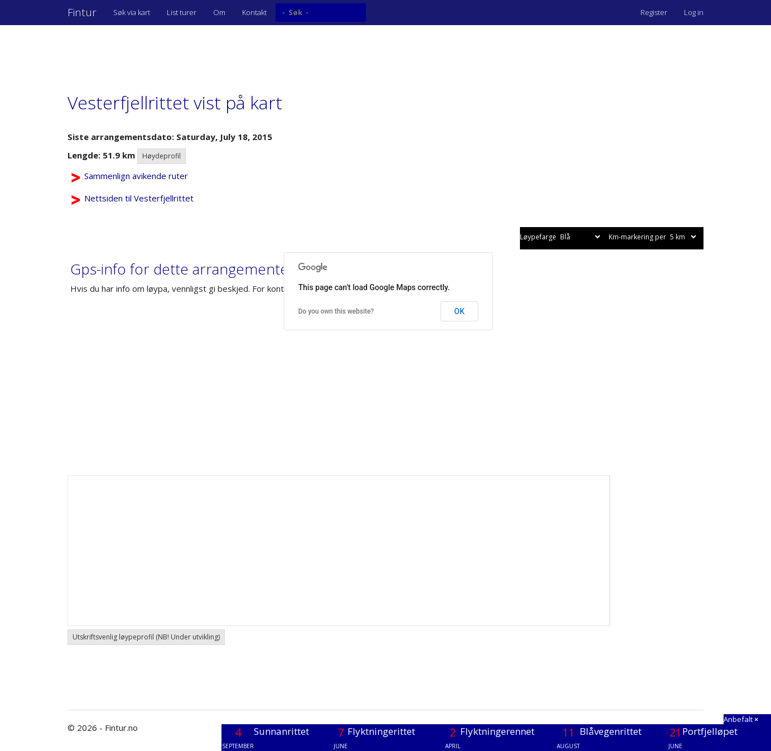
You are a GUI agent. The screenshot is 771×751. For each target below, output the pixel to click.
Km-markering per (653, 237)
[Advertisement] (271, 53)
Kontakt (254, 12)
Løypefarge (561, 237)
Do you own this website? (336, 311)
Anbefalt (741, 719)
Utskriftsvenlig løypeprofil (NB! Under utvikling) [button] (146, 637)
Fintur (82, 12)
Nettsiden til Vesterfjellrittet (139, 198)
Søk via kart (131, 12)
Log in (693, 12)
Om (219, 12)
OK (459, 311)
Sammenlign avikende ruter (136, 175)
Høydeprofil (161, 156)
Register (653, 12)
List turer (181, 12)
